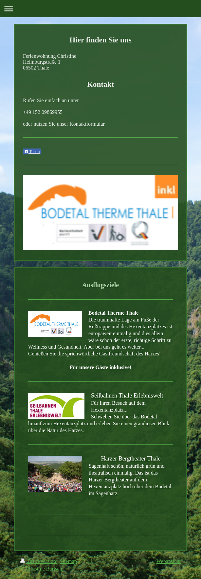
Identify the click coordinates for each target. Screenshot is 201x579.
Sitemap (68, 561)
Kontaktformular (86, 124)
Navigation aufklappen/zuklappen (100, 9)
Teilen (32, 151)
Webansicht (168, 561)
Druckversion (38, 561)
